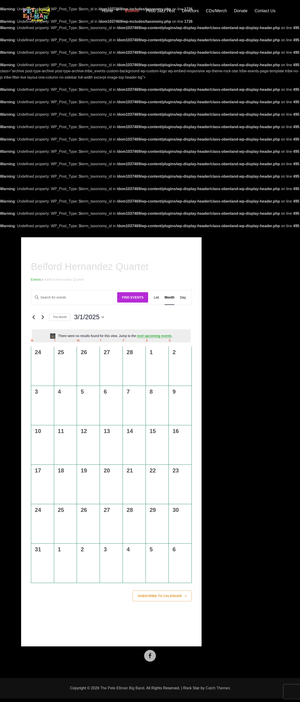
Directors (190, 10)
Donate (241, 10)
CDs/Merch (216, 10)
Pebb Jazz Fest (160, 10)
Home (107, 10)
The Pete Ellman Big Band (122, 688)
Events (132, 10)
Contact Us (265, 10)
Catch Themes (218, 688)
